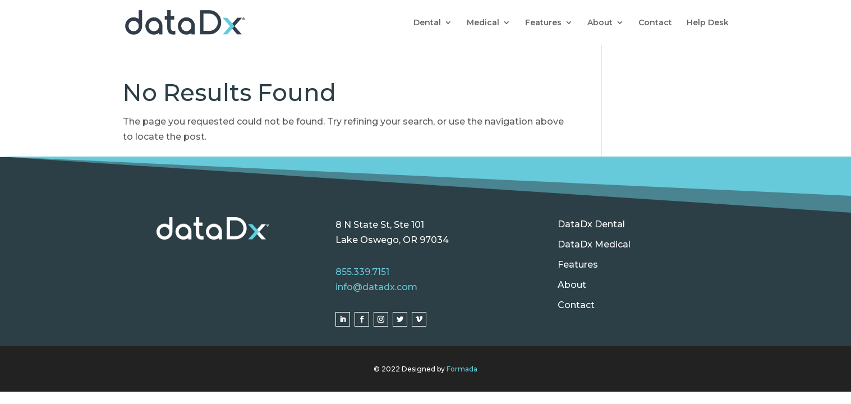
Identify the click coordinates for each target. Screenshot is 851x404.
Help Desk (708, 23)
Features (543, 23)
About (600, 23)
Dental (427, 23)
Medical (483, 23)
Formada (462, 369)
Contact (655, 23)
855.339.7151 (362, 272)
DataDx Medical (594, 244)
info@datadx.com (376, 287)
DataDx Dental (591, 224)
